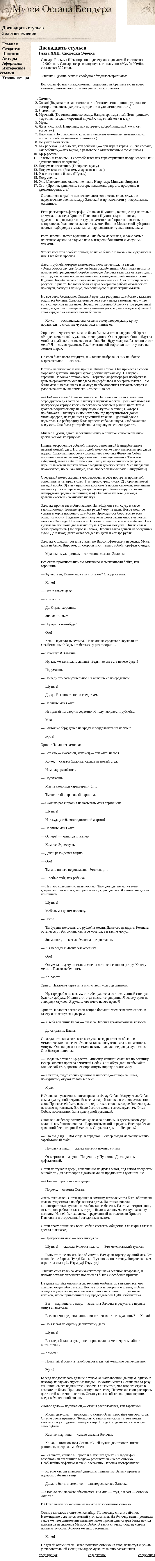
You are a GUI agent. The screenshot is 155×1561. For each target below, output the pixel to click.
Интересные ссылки (12, 70)
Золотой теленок (19, 33)
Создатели (12, 48)
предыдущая (48, 1555)
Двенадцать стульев (23, 27)
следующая (146, 1555)
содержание (97, 1555)
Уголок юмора (15, 77)
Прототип (11, 53)
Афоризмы (12, 63)
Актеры (9, 58)
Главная (10, 44)
